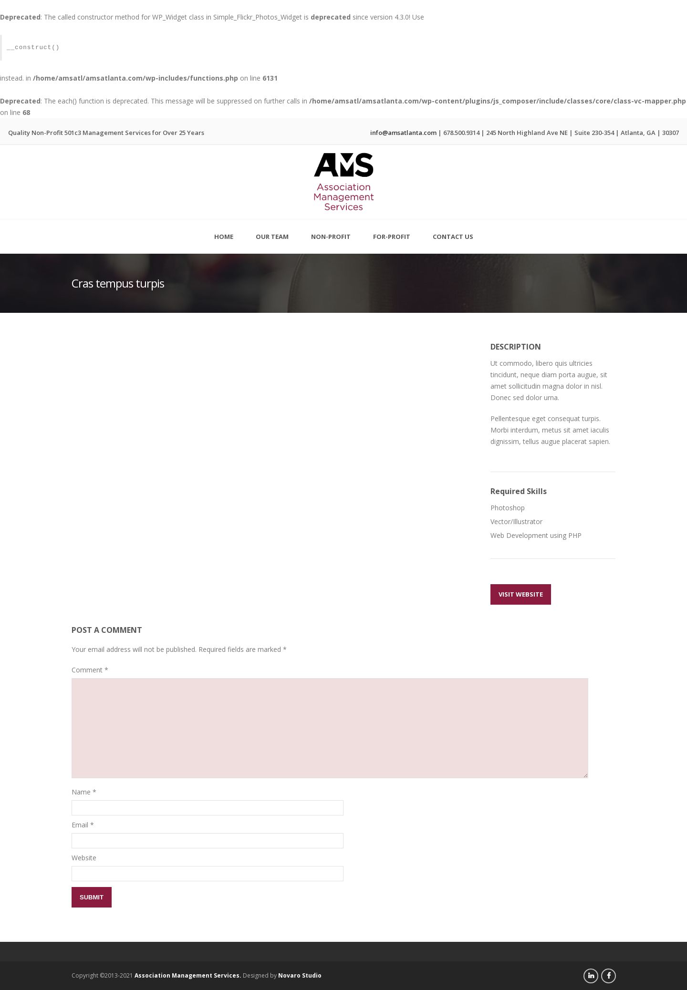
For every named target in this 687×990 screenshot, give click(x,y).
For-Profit (391, 232)
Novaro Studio (300, 975)
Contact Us (453, 236)
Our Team (272, 236)
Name (81, 791)
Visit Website (521, 594)
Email (80, 824)
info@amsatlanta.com (403, 132)
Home (223, 236)
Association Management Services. (188, 975)
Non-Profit (331, 232)
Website (84, 857)
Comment (90, 669)
